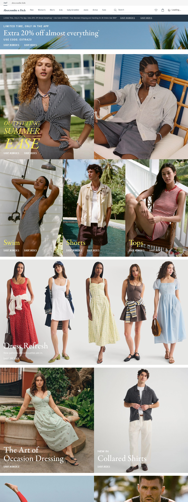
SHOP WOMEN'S (127, 18)
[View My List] (156, 10)
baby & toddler (73, 10)
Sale (104, 10)
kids (61, 10)
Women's (41, 10)
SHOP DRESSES (11, 359)
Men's (52, 10)
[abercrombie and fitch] (14, 10)
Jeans (86, 10)
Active (95, 10)
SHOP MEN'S (146, 18)
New (32, 10)
